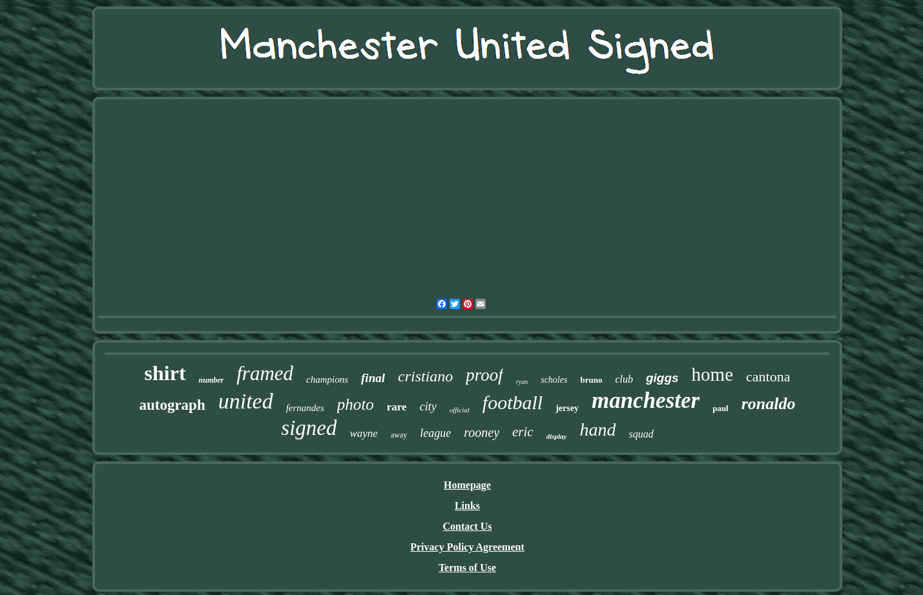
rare (397, 407)
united (245, 401)
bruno (591, 380)
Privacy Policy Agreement (467, 546)
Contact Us (467, 526)
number (211, 380)
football (512, 402)
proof (484, 375)
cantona (768, 376)
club (624, 379)
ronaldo (769, 403)
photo (355, 404)
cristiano (425, 376)
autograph (172, 405)
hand (597, 429)
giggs (662, 378)
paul (720, 408)
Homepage (467, 484)
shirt (165, 373)
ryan (522, 381)
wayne (363, 433)
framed (264, 373)
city (428, 406)
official (460, 410)
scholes (554, 380)
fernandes (305, 408)
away (399, 434)
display (556, 436)
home (712, 374)
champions (327, 379)
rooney (481, 432)
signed (309, 427)
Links (467, 505)
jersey (567, 408)
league (435, 433)
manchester (646, 400)
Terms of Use (467, 567)
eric (523, 431)
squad (640, 434)
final (373, 378)
